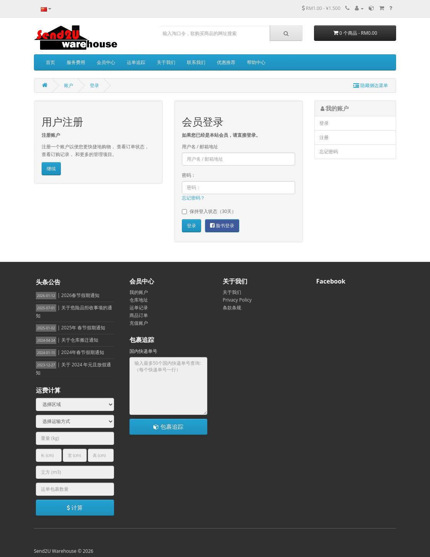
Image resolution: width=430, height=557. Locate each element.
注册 (324, 137)
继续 (51, 168)
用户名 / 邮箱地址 (200, 146)
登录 (94, 85)
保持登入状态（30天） (209, 211)
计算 (75, 507)
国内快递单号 (143, 351)
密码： (189, 175)
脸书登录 (222, 225)
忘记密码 (328, 151)
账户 (68, 85)
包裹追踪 (168, 426)
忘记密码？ (193, 198)
